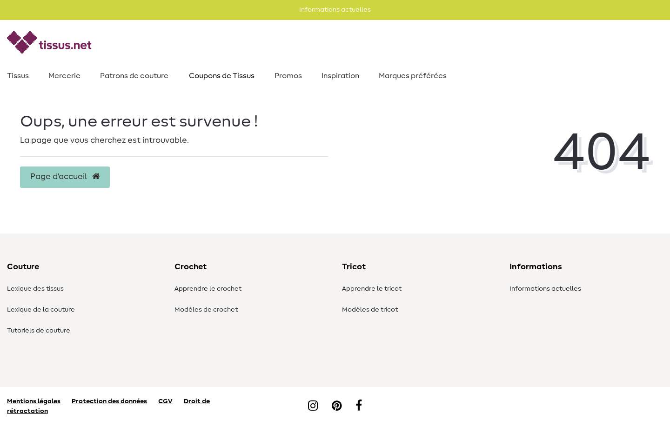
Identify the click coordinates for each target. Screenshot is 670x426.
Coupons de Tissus (222, 76)
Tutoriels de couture (38, 330)
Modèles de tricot (370, 309)
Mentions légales (33, 401)
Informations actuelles (545, 289)
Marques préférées (413, 76)
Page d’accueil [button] (65, 177)
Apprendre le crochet (207, 289)
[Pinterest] (337, 406)
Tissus (18, 76)
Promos (288, 76)
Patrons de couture (134, 76)
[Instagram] (313, 406)
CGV (165, 401)
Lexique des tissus (35, 289)
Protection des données (109, 401)
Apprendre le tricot (372, 289)
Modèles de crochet (206, 309)
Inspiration (340, 76)
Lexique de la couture (41, 309)
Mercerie (64, 76)
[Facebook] (358, 406)
